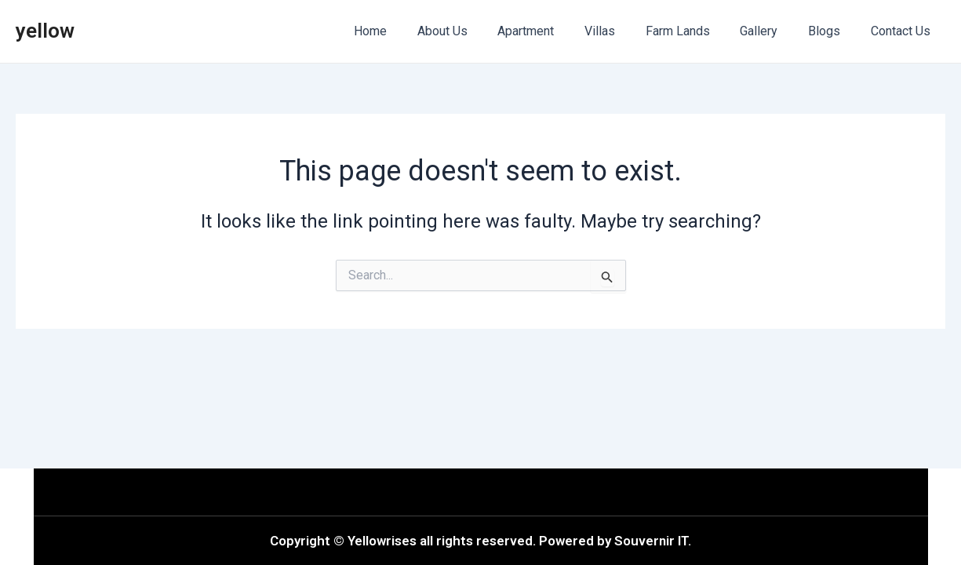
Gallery (772, 31)
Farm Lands (696, 31)
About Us (476, 31)
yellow (45, 30)
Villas (623, 31)
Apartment (554, 31)
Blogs (832, 31)
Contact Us (903, 31)
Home (409, 31)
